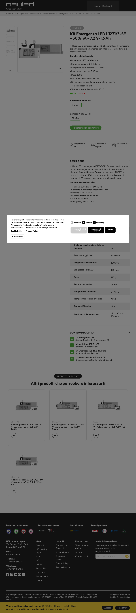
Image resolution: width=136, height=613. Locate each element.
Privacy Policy (32, 231)
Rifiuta (110, 229)
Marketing (100, 222)
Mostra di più (18, 236)
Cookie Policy (16, 231)
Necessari (77, 222)
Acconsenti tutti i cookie (79, 230)
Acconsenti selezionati (96, 230)
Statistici (89, 222)
